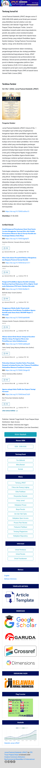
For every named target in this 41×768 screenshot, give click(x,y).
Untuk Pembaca (20, 550)
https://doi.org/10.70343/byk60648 (17, 317)
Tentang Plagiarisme (21, 531)
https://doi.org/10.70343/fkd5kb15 (17, 289)
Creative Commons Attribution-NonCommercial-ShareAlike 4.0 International (19, 759)
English (6, 575)
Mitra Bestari (20, 465)
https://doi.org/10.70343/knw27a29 (17, 394)
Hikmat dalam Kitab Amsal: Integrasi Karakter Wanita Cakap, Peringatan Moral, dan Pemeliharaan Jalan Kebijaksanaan (18, 339)
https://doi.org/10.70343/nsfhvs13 (17, 211)
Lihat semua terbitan (8, 410)
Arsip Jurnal (20, 500)
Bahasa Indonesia (10, 579)
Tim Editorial (20, 460)
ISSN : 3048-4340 (20, 446)
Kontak (20, 469)
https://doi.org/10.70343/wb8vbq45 (17, 344)
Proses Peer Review (20, 523)
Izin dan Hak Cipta (20, 514)
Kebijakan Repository (20, 536)
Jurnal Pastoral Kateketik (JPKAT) (15, 752)
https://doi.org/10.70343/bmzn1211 (17, 263)
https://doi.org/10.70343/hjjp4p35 (17, 239)
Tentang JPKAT (20, 483)
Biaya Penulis (20, 509)
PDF (6, 248)
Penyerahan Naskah (20, 496)
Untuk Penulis (20, 554)
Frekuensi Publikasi (20, 527)
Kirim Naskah (20, 434)
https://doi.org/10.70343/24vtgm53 (17, 370)
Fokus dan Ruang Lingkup (20, 487)
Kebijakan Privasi (20, 505)
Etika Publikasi (20, 492)
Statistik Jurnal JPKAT (12, 743)
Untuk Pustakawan (20, 558)
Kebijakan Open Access (21, 518)
